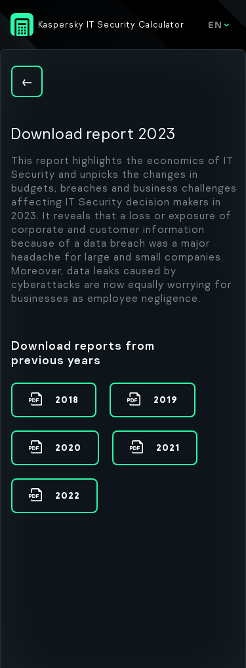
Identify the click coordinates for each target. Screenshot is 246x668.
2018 (65, 399)
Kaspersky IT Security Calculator (111, 24)
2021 (167, 447)
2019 (164, 399)
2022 (66, 495)
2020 (66, 447)
